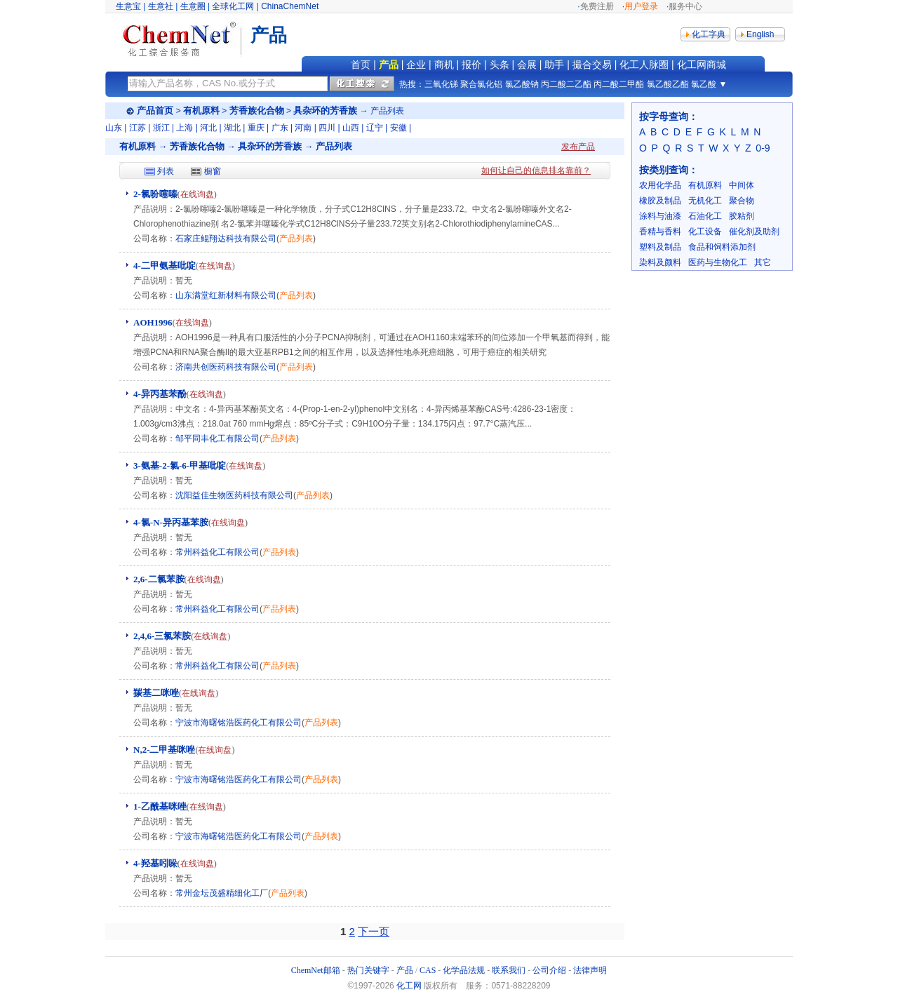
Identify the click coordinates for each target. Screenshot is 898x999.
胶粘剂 (741, 216)
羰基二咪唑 (156, 693)
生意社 (160, 6)
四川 (327, 128)
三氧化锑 (441, 84)
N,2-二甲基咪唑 (164, 749)
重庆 (256, 128)
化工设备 (705, 231)
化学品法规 (464, 970)
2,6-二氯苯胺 (159, 579)
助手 (554, 64)
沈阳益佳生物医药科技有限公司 (234, 495)
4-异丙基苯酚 (160, 394)
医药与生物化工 (717, 262)
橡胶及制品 (660, 201)
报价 (471, 64)
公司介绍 (549, 970)
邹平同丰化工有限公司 (217, 438)
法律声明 (590, 970)
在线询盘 (197, 194)
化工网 (409, 986)
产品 (388, 64)
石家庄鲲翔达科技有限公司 (225, 238)
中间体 (741, 185)
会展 (527, 64)
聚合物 (741, 201)
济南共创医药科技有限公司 (225, 367)
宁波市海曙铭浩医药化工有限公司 (238, 723)
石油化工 (705, 216)
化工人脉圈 (644, 64)
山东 (113, 128)
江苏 (137, 128)
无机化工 (705, 201)
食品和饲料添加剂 (722, 247)
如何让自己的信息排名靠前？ (536, 170)
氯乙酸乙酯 (668, 84)
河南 (303, 128)
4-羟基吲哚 (155, 863)
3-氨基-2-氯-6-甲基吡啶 (179, 465)
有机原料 (201, 110)
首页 (360, 64)
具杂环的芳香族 (325, 110)
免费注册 (597, 6)
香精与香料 (660, 231)
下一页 (373, 931)
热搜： (411, 84)
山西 (350, 128)
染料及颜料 (660, 262)
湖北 (232, 128)
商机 (444, 64)
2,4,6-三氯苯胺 (162, 636)
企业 (416, 64)
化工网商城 (701, 64)
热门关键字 (368, 970)
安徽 (398, 128)
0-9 (763, 148)
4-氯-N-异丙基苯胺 (170, 522)
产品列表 (296, 238)
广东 (280, 128)
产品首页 (155, 110)
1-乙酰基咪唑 (160, 806)
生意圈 (193, 6)
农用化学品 (660, 185)
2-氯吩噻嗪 (155, 194)
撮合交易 (592, 64)
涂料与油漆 (660, 216)
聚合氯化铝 (481, 84)
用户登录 (641, 6)
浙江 (161, 128)
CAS (428, 970)
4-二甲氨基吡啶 (164, 265)
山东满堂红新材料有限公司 (225, 295)
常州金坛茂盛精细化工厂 (221, 893)
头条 (499, 64)
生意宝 (128, 6)
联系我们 (508, 970)
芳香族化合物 (256, 110)
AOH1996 (153, 322)
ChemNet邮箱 (315, 970)
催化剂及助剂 (754, 231)
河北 (208, 128)
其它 (762, 262)
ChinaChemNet (290, 6)
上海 (184, 128)
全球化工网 (233, 6)
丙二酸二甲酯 (619, 84)
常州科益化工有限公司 (217, 552)
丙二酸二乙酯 (566, 84)
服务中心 (685, 6)
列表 (165, 171)
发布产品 (578, 147)
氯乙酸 (703, 84)
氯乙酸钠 (522, 84)
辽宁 (374, 128)
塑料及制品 (660, 247)
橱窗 (212, 171)
